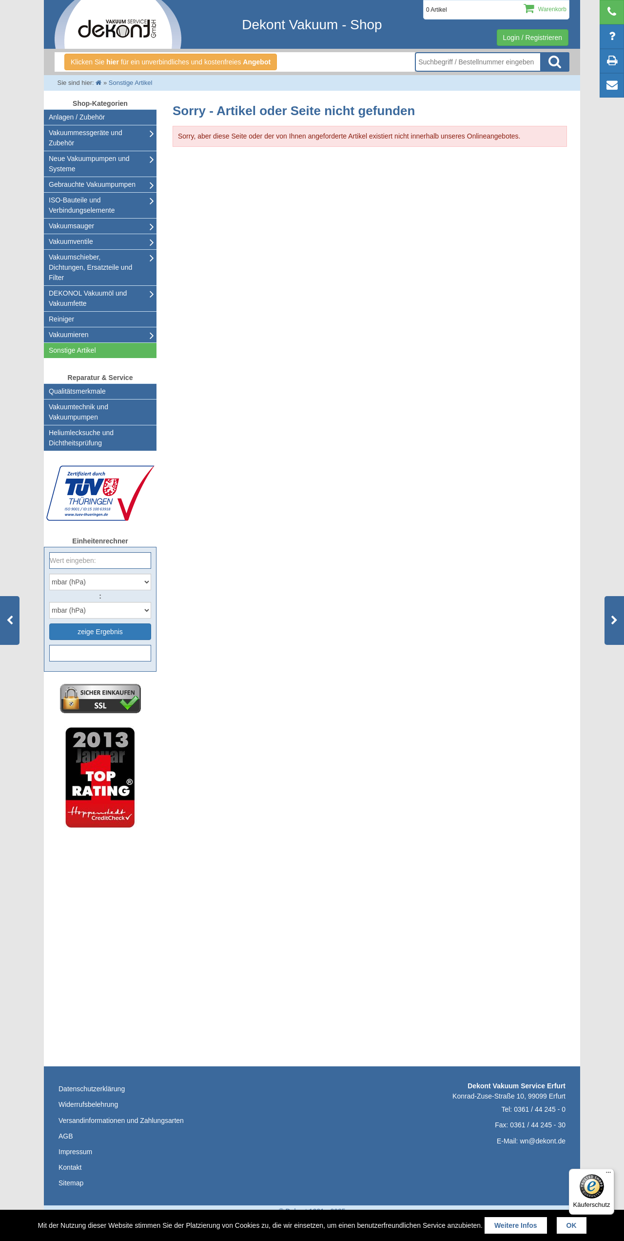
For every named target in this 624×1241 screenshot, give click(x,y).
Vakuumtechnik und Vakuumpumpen (78, 412)
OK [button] (571, 1225)
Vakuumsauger (71, 226)
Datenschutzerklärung (91, 1089)
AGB (65, 1136)
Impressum (75, 1152)
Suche (554, 62)
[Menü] (608, 1175)
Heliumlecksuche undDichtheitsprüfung (81, 438)
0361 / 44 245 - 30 (538, 1125)
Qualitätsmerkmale (77, 391)
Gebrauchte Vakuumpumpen (92, 184)
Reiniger (61, 319)
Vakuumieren (68, 335)
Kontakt (69, 1167)
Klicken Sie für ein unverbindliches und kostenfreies (171, 62)
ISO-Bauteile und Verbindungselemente (82, 205)
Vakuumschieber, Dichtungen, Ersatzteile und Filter (90, 267)
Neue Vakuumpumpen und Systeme (89, 164)
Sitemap (70, 1183)
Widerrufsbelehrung (88, 1104)
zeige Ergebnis (100, 632)
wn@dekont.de (543, 1141)
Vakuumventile (71, 241)
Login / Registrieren (532, 37)
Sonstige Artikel (72, 350)
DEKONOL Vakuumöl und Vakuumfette (88, 298)
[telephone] (612, 12)
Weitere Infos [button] (515, 1225)
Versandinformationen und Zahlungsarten (121, 1120)
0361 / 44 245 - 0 (540, 1109)
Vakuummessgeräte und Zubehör (85, 138)
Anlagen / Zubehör (77, 117)
